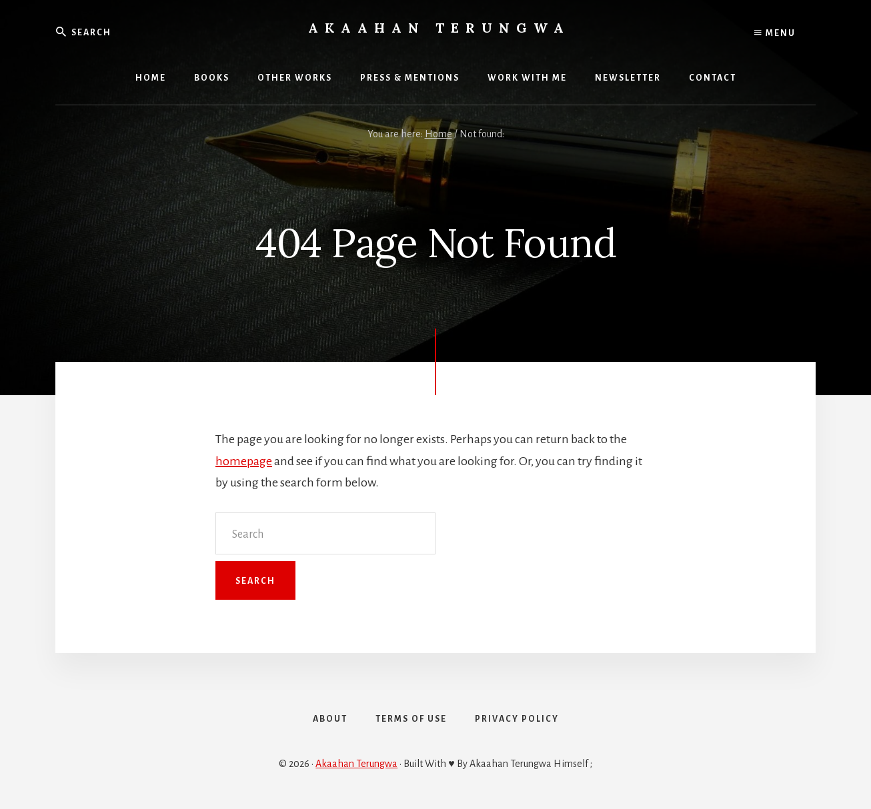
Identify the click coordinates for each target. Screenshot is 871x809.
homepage (243, 461)
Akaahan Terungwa (439, 27)
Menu (775, 33)
